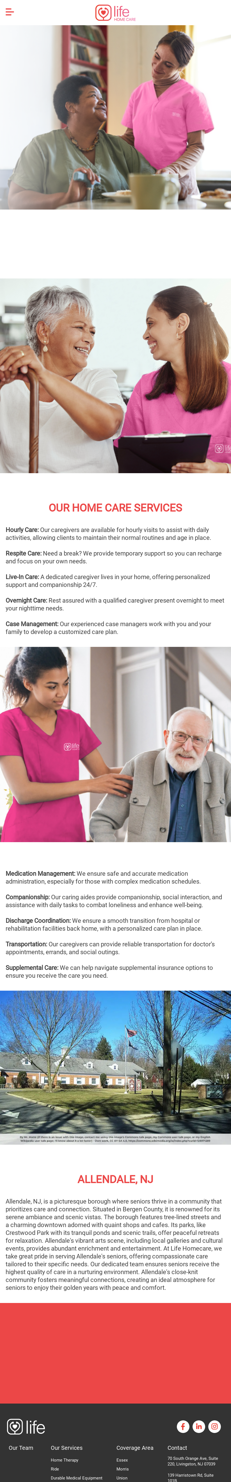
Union (121, 1478)
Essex (122, 1460)
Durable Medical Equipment (76, 1478)
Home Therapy (64, 1460)
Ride (55, 1469)
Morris (122, 1469)
